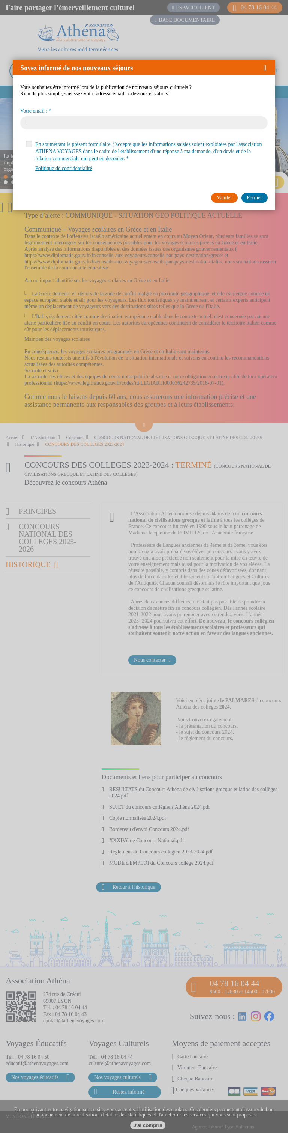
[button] (268, 67)
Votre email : (33, 111)
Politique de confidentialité (63, 168)
